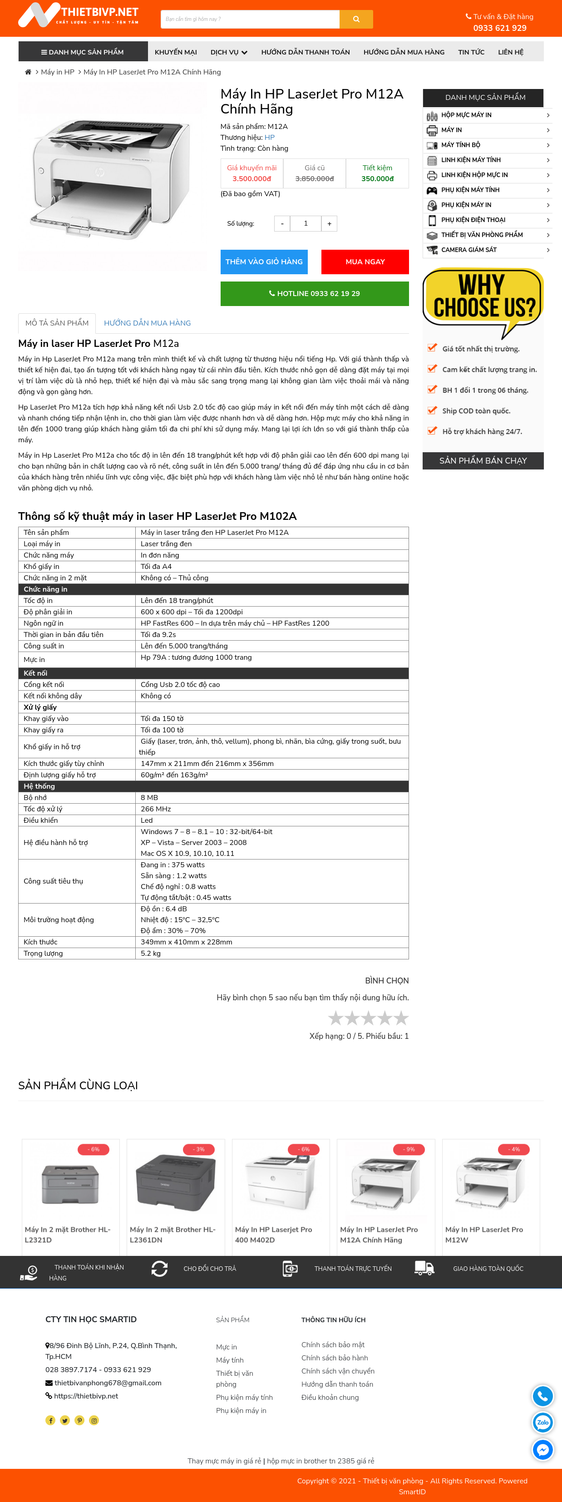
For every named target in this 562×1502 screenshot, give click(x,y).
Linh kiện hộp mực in (467, 175)
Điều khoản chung (330, 1398)
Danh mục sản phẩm (83, 52)
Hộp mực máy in (459, 115)
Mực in (226, 1347)
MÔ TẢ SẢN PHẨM (57, 323)
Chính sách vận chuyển (338, 1371)
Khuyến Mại (176, 52)
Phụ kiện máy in (459, 205)
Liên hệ (517, 52)
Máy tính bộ (453, 145)
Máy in (444, 130)
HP (270, 138)
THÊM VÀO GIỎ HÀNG (264, 262)
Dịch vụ (230, 52)
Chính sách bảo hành (334, 1358)
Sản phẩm (233, 1320)
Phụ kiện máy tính (463, 190)
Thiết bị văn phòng (234, 1379)
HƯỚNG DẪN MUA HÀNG (147, 323)
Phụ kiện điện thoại (466, 220)
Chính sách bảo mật (333, 1345)
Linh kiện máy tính (464, 160)
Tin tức (477, 52)
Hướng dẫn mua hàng (408, 52)
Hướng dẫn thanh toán (308, 52)
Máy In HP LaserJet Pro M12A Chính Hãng (152, 72)
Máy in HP (57, 72)
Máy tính (230, 1360)
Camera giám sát (462, 250)
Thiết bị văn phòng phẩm (475, 235)
